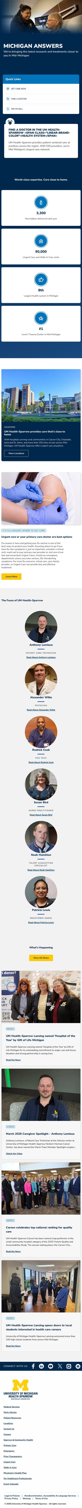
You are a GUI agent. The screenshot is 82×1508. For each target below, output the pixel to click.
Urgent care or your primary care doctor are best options (36, 537)
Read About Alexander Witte (41, 709)
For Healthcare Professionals (18, 1478)
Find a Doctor (10, 1412)
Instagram (68, 1366)
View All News (41, 957)
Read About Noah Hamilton (41, 870)
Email (78, 1366)
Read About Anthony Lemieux (41, 657)
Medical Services (12, 1406)
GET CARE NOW (18, 89)
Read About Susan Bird (41, 814)
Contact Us (9, 1429)
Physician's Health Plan (15, 1473)
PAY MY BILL (17, 109)
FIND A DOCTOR (19, 99)
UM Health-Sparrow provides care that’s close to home (34, 433)
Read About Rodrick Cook (41, 762)
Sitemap (27, 1499)
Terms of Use (41, 1499)
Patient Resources (12, 1417)
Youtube (50, 1366)
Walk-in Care (10, 1467)
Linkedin (41, 1366)
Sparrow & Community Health (18, 1440)
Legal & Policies (12, 1496)
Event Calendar (11, 1484)
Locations (8, 1423)
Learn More (11, 576)
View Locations (16, 453)
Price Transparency (13, 1456)
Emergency (9, 1451)
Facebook (33, 1366)
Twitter (59, 1366)
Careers (7, 1434)
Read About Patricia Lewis (41, 922)
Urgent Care (9, 1462)
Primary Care (10, 1445)
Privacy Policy (11, 1499)
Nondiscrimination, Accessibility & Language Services (50, 1496)
